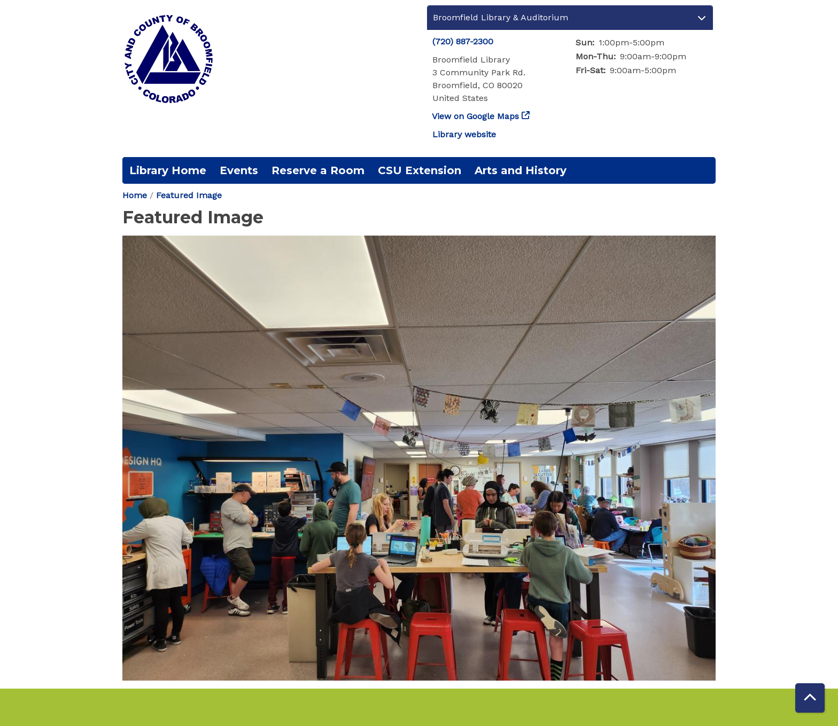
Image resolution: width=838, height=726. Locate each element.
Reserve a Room (317, 170)
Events (239, 170)
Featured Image (189, 195)
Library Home (167, 170)
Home (134, 195)
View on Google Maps (475, 116)
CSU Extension (419, 170)
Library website (464, 134)
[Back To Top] (810, 698)
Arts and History (521, 170)
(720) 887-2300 (462, 41)
